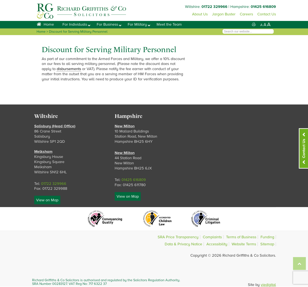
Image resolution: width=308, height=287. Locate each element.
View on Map (47, 200)
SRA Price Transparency (178, 237)
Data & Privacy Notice (183, 244)
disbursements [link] (69, 68)
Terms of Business (241, 237)
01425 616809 (263, 6)
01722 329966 (214, 6)
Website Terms (244, 244)
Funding (267, 237)
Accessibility (216, 244)
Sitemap (267, 244)
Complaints (212, 237)
